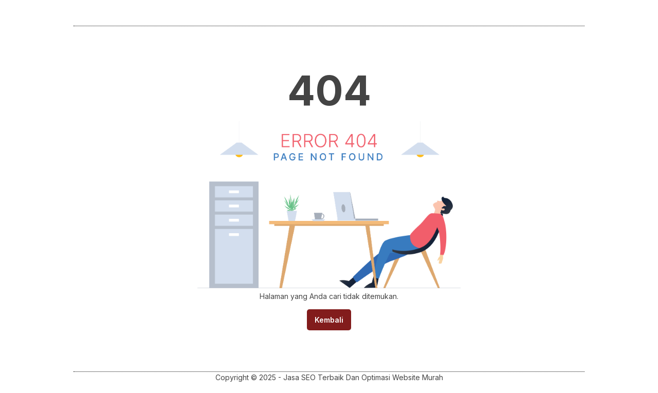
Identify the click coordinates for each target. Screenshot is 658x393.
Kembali (329, 319)
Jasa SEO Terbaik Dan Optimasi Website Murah (363, 377)
